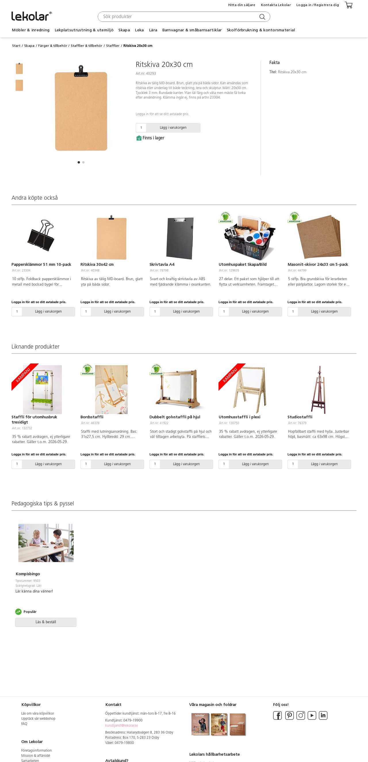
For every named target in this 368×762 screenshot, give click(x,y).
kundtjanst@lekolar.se (121, 726)
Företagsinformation (36, 751)
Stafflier (113, 46)
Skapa (124, 30)
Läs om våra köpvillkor (37, 713)
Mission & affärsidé (35, 756)
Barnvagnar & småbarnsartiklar (192, 30)
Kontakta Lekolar (276, 5)
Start (16, 46)
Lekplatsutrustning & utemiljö (84, 30)
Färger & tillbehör (52, 46)
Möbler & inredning (30, 30)
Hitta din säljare (242, 5)
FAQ (24, 724)
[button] (79, 162)
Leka (139, 30)
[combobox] (183, 17)
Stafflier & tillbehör (86, 46)
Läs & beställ (46, 622)
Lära (153, 30)
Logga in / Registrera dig (317, 5)
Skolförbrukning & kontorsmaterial (261, 30)
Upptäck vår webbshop (38, 719)
